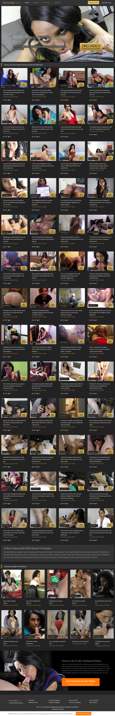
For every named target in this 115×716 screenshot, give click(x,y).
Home (28, 2)
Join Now (31, 700)
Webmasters (93, 702)
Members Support (54, 702)
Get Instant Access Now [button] (80, 682)
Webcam (57, 2)
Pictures (46, 2)
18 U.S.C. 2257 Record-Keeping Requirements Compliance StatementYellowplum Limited (57, 708)
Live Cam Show (93, 700)
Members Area (106, 2)
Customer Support (54, 700)
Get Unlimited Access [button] (83, 713)
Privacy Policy (73, 700)
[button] (9, 34)
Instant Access (93, 2)
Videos (36, 2)
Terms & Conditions (75, 702)
